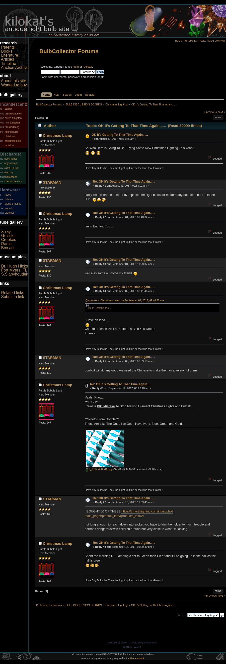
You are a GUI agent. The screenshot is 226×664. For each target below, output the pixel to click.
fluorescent (10, 177)
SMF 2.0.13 (113, 642)
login (76, 66)
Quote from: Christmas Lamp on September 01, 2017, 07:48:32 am (125, 300)
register (87, 66)
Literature (9, 55)
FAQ (210, 41)
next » (221, 111)
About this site (13, 81)
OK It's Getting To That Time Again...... (120, 135)
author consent (136, 658)
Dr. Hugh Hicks (14, 266)
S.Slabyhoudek (14, 274)
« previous (210, 111)
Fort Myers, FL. (14, 270)
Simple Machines (147, 642)
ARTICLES (200, 41)
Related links (12, 293)
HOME (178, 41)
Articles (7, 59)
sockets (9, 208)
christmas (10, 136)
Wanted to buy (14, 85)
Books (6, 51)
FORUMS (189, 41)
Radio (6, 244)
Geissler (8, 235)
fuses (8, 194)
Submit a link (12, 297)
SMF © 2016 (129, 642)
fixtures (9, 199)
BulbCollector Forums (69, 51)
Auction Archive (15, 67)
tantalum (9, 145)
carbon (9, 108)
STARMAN (52, 182)
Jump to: (182, 615)
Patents (8, 47)
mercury (8, 172)
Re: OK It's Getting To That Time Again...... (124, 181)
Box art (7, 248)
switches (9, 212)
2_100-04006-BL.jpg (99, 469)
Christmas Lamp (57, 135)
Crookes (8, 239)
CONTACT (219, 41)
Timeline (8, 63)
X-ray (6, 231)
